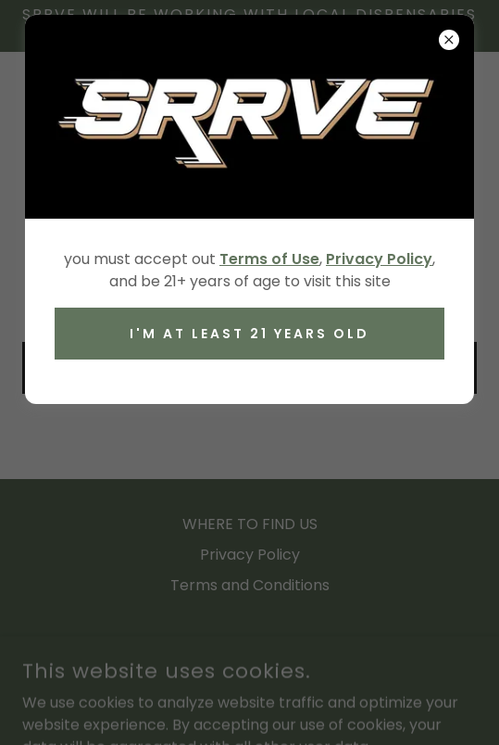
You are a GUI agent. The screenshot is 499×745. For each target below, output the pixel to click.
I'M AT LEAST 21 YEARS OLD (249, 333)
